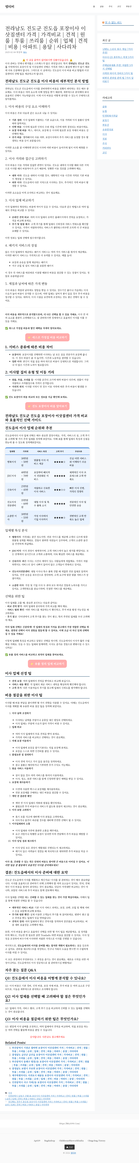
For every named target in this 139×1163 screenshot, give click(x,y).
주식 (110, 6)
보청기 (105, 120)
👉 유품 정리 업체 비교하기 (47, 664)
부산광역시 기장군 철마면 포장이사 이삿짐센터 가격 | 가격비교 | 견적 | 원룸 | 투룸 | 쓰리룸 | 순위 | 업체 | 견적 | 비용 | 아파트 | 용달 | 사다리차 (50, 1049)
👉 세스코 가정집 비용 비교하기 (47, 337)
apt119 (37, 1140)
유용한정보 (107, 129)
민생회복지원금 (110, 115)
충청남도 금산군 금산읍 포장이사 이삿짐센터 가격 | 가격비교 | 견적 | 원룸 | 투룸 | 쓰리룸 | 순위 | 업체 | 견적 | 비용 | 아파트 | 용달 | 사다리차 (49, 1056)
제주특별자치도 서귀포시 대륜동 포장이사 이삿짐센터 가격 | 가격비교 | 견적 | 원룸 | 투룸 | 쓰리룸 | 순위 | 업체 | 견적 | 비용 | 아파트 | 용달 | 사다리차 (50, 1077)
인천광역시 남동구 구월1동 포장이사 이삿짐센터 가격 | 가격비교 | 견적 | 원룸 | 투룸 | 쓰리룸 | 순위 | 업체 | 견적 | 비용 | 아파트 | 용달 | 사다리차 (47, 1097)
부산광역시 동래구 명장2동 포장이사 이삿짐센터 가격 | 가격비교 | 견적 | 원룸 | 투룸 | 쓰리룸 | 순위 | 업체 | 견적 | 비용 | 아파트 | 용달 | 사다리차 (50, 1063)
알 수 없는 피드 (113, 22)
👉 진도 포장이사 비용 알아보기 (47, 406)
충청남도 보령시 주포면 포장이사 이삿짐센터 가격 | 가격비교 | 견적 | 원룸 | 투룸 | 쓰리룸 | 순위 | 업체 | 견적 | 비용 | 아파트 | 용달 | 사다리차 (49, 1070)
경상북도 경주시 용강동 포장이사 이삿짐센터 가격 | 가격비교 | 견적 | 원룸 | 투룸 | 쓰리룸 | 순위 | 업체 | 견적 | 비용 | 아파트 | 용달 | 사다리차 (46, 1103)
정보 (104, 138)
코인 (119, 6)
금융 (102, 6)
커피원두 (106, 148)
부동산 (128, 6)
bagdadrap (49, 1140)
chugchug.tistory (96, 1140)
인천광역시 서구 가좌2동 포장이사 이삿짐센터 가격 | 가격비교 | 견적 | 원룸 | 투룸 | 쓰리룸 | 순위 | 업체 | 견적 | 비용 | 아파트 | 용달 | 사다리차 (50, 1084)
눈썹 (104, 111)
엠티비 (9, 6)
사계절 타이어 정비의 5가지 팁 (117, 73)
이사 (10, 1092)
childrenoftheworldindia (71, 1140)
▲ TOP (69, 1147)
